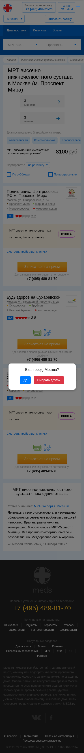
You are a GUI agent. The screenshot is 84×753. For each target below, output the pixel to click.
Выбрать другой (48, 380)
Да (25, 380)
